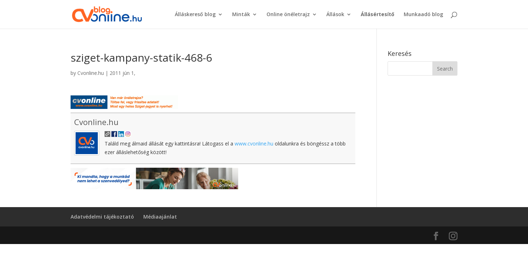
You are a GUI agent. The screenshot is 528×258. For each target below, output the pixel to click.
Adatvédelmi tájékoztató (102, 216)
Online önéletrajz (288, 15)
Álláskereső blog (195, 15)
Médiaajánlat (160, 216)
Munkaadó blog (423, 15)
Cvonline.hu (90, 73)
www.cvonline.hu (254, 143)
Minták (241, 15)
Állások (335, 15)
